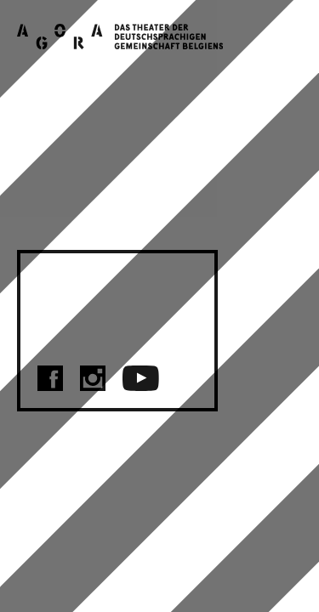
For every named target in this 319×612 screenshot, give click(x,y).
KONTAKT (88, 281)
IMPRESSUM (102, 302)
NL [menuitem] (287, 543)
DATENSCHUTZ (117, 323)
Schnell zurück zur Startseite (134, 220)
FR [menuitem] (287, 564)
